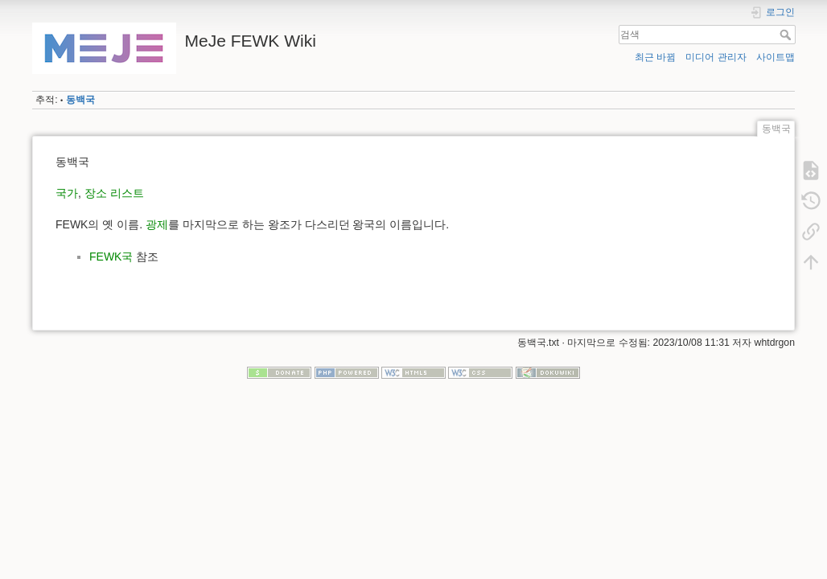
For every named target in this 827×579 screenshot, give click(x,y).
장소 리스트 (114, 193)
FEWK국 (111, 256)
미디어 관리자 (715, 57)
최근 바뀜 (655, 57)
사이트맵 (775, 57)
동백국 (80, 99)
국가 (67, 193)
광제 (157, 224)
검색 (787, 34)
